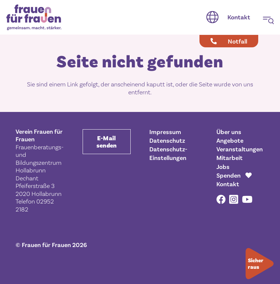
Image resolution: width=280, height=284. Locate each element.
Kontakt (227, 184)
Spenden (228, 175)
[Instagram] (233, 200)
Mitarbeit (229, 157)
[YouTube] (247, 199)
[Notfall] (228, 41)
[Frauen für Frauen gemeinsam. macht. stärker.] (34, 17)
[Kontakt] (238, 17)
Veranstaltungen (239, 149)
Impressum (165, 131)
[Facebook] (221, 199)
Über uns (228, 131)
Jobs (223, 166)
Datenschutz (167, 140)
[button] (212, 17)
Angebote (229, 140)
